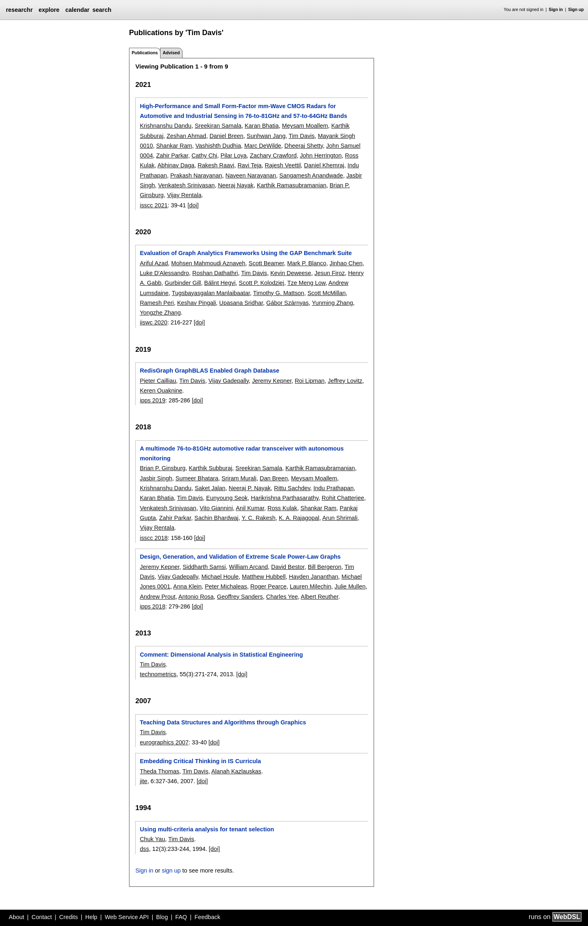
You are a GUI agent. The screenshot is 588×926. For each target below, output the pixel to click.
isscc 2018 (153, 538)
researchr (19, 10)
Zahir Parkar (172, 155)
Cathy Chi (204, 155)
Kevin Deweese (290, 273)
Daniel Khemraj (324, 165)
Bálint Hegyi (220, 283)
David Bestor (288, 567)
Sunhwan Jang (266, 136)
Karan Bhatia (261, 125)
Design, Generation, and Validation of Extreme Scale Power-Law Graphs (240, 556)
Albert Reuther (320, 596)
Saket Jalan (210, 488)
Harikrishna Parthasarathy (284, 498)
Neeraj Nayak (236, 185)
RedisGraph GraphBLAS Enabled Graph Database (209, 370)
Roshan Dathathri (215, 273)
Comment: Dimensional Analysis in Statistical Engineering (221, 654)
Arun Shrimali (339, 518)
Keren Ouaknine (161, 390)
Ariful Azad (154, 263)
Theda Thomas (159, 771)
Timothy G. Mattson (278, 293)
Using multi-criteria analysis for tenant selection (207, 829)
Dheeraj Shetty (304, 145)
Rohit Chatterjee (343, 498)
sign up (171, 870)
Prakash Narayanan (196, 175)
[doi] (192, 205)
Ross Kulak (282, 508)
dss (144, 849)
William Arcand (248, 567)
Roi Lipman (310, 381)
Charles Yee (282, 596)
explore (48, 10)
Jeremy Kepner (272, 381)
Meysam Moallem (305, 125)
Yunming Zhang (332, 303)
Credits (68, 917)
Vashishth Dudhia (218, 145)
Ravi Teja (250, 165)
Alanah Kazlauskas (236, 771)
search (101, 10)
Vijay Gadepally (228, 381)
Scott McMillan (326, 293)
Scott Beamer (266, 263)
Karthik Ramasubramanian (291, 185)
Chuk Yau (152, 839)
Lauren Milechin (311, 586)
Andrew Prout (157, 596)
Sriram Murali (238, 478)
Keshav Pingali (196, 303)
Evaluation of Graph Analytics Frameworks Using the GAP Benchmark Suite (246, 253)
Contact (41, 917)
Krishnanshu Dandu (165, 125)
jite (143, 781)
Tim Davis (301, 136)
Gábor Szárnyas (287, 303)
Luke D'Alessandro (164, 273)
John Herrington (320, 155)
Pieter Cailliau (158, 381)
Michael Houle (219, 576)
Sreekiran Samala (218, 125)
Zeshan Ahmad (186, 136)
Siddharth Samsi (204, 567)
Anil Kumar (250, 508)
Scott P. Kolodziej (261, 283)
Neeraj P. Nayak (250, 488)
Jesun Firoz (329, 273)
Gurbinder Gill (183, 283)
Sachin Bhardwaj (216, 518)
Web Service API (127, 917)
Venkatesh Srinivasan (186, 185)
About (16, 917)
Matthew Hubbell (263, 576)
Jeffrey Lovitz (345, 381)
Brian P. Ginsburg (162, 468)
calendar (77, 10)
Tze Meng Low (306, 283)
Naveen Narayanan (250, 175)
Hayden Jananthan (314, 576)
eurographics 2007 (164, 742)
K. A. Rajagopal (299, 518)
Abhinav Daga (176, 165)
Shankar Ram (174, 145)
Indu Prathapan (334, 488)
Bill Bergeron (324, 567)
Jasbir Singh (156, 478)
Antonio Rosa (196, 596)
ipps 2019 (152, 400)
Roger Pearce (268, 586)
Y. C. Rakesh (259, 518)
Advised (171, 52)
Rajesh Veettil (283, 165)
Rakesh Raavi (216, 165)
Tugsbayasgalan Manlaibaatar (211, 293)
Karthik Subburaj (210, 468)
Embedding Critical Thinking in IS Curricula (200, 761)
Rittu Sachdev (292, 488)
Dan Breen (274, 478)
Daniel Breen (226, 136)
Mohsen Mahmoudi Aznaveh (208, 263)
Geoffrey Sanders (240, 596)
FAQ (181, 917)
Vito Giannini (216, 508)
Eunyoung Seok (227, 498)
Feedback (207, 917)
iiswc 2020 (153, 322)
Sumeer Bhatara (197, 478)
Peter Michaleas (226, 586)
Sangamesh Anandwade (311, 175)
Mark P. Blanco (306, 263)
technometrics (158, 674)
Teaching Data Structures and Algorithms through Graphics (223, 722)
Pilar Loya (233, 155)
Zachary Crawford (273, 155)
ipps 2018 (152, 606)
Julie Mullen (349, 586)
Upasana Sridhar (241, 303)
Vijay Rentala (184, 195)
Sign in (556, 9)
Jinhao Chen (346, 263)
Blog (162, 917)
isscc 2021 (153, 205)
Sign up (576, 9)
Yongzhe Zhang (160, 312)
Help (91, 917)
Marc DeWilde (262, 145)
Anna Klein (187, 586)
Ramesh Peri (157, 303)
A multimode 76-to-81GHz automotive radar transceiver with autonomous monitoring (241, 453)
